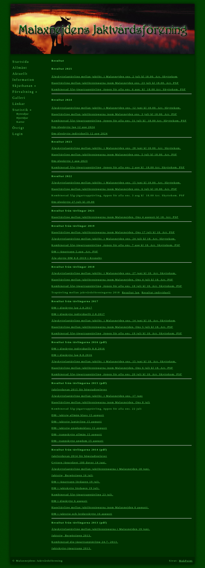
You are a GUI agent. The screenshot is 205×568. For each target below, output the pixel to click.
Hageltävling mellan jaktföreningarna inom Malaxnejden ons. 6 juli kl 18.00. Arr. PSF (114, 188)
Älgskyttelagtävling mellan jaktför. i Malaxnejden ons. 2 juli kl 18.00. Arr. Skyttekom (114, 76)
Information (23, 79)
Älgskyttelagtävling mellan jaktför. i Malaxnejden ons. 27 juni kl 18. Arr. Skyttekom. (113, 273)
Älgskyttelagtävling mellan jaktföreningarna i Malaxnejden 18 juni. (100, 468)
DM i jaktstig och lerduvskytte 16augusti (81, 513)
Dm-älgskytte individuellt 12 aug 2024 (79, 133)
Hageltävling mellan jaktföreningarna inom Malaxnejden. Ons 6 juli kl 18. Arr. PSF (112, 367)
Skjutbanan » (24, 85)
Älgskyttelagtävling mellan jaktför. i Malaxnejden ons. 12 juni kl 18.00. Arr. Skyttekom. (116, 107)
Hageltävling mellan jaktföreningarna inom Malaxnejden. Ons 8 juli (100, 402)
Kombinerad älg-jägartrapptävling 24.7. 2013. (84, 541)
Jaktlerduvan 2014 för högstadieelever (79, 456)
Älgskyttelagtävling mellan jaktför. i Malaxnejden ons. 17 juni (97, 395)
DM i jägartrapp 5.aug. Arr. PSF (74, 251)
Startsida (20, 61)
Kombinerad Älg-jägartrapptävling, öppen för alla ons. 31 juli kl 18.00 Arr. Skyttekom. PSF (119, 120)
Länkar (18, 103)
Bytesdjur (22, 113)
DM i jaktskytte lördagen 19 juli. (75, 488)
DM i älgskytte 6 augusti (69, 500)
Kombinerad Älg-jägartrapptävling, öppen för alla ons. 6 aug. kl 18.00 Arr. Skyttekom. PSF (118, 89)
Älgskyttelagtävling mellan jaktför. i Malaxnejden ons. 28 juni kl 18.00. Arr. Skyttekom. (116, 148)
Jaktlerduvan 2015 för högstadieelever (79, 389)
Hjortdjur (22, 117)
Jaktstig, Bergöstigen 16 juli (72, 475)
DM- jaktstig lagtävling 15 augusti (76, 421)
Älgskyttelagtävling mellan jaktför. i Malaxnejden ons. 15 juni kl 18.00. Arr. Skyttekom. (116, 182)
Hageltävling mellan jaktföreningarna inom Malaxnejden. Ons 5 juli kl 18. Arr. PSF (112, 326)
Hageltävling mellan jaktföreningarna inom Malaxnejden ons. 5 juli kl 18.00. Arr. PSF (114, 154)
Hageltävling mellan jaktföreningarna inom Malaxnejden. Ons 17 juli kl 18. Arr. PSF (113, 232)
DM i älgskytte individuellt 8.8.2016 (78, 348)
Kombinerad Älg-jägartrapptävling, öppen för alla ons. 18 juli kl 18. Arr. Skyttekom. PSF (116, 286)
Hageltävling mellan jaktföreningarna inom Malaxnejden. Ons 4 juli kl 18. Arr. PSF (112, 279)
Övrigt (18, 128)
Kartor (20, 121)
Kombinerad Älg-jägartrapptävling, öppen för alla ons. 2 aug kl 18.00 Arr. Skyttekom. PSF (118, 167)
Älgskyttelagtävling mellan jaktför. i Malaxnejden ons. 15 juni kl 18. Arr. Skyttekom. (113, 361)
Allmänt (19, 67)
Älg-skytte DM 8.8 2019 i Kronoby (76, 257)
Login (17, 134)
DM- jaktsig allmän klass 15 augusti (77, 415)
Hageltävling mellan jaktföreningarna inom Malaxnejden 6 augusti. (100, 507)
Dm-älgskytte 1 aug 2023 (69, 160)
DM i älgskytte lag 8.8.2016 (71, 354)
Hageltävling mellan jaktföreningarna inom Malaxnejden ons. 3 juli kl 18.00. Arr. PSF (114, 114)
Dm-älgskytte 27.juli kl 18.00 (72, 201)
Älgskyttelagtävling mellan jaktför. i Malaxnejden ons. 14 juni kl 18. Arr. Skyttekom (113, 320)
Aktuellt (20, 73)
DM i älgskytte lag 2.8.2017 (71, 307)
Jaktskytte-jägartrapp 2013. (71, 548)
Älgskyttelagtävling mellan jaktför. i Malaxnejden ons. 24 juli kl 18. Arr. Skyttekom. (113, 238)
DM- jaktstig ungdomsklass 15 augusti (79, 427)
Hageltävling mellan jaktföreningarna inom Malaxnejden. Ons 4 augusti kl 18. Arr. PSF (114, 217)
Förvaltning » (25, 91)
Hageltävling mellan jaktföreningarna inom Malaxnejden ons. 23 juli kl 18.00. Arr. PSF (115, 82)
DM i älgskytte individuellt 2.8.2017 (78, 314)
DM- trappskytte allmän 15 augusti (76, 434)
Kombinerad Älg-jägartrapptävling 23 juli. (82, 494)
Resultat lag (130, 292)
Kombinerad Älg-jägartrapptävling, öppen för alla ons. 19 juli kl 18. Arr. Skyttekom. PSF (116, 333)
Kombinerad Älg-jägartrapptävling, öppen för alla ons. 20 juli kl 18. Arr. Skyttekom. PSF (116, 374)
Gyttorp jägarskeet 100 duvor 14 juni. (79, 462)
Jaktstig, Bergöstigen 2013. (71, 535)
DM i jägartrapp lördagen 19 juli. (75, 481)
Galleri (18, 97)
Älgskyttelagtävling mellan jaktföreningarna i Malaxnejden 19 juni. (100, 529)
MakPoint (186, 560)
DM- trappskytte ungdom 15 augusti (77, 440)
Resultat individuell (156, 292)
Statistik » (22, 109)
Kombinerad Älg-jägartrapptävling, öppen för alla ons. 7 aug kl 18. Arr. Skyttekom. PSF (115, 245)
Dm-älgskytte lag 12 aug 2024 (73, 127)
